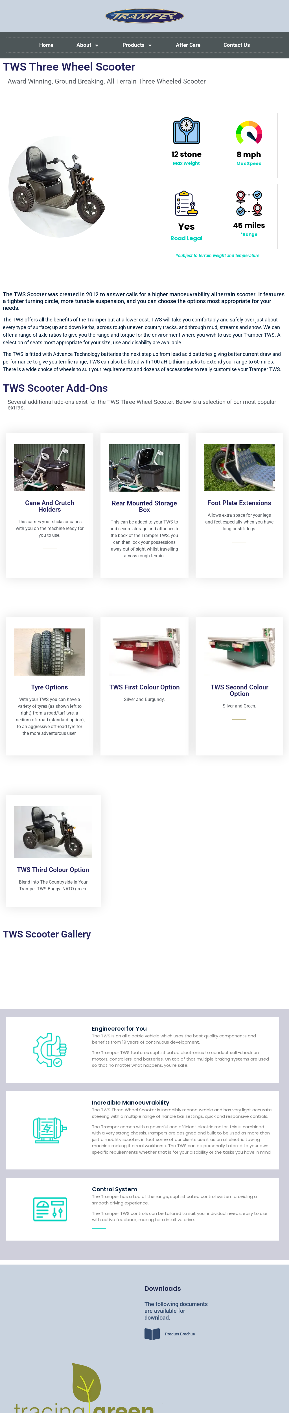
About (87, 45)
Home (46, 45)
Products (137, 45)
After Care (188, 45)
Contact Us (237, 45)
